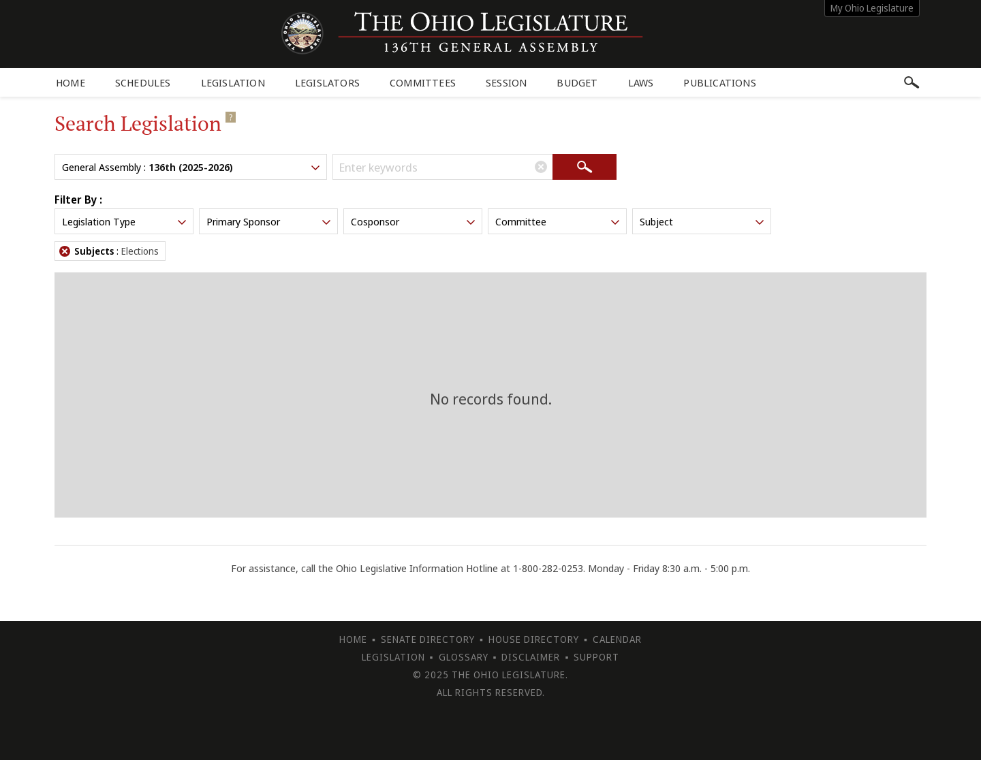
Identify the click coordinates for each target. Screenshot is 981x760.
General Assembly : (192, 167)
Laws (641, 82)
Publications (719, 82)
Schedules (143, 82)
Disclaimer (530, 656)
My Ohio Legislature (872, 7)
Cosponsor (414, 221)
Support (596, 656)
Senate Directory (428, 639)
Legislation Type (125, 221)
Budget (577, 82)
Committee (558, 221)
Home (70, 82)
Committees (423, 82)
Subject (703, 221)
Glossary (463, 656)
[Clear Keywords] (541, 167)
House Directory (533, 639)
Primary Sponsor (269, 221)
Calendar (617, 639)
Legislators (327, 82)
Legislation (233, 82)
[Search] (584, 167)
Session (506, 82)
